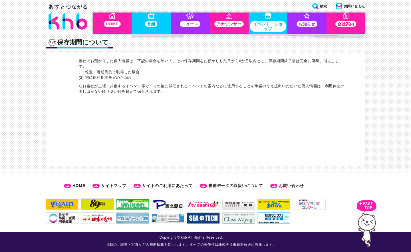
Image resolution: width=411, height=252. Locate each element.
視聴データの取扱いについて (235, 185)
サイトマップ (113, 185)
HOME (78, 185)
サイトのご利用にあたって (167, 185)
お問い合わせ (291, 185)
